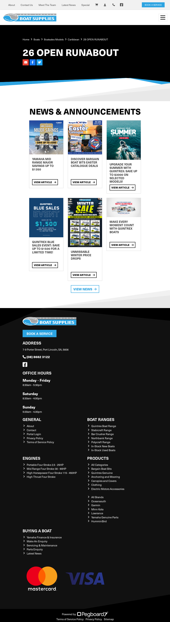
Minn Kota (97, 509)
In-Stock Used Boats (103, 450)
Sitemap (109, 619)
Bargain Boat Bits (101, 469)
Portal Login (34, 434)
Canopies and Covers (103, 481)
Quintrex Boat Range (103, 426)
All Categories (99, 465)
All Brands (97, 497)
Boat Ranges (100, 419)
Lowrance (97, 513)
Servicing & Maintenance (42, 545)
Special (85, 5)
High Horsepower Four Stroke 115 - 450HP (52, 473)
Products (98, 458)
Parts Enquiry (35, 549)
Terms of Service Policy (40, 442)
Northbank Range (102, 438)
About (11, 5)
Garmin (95, 505)
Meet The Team (47, 5)
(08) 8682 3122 (36, 356)
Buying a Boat (37, 530)
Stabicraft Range (101, 430)
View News (85, 289)
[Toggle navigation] (162, 17)
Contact (31, 430)
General (32, 419)
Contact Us (27, 5)
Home (26, 39)
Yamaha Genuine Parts (104, 517)
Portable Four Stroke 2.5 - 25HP (45, 465)
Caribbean (73, 39)
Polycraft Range (100, 442)
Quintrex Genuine (102, 473)
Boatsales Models (54, 39)
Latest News (69, 5)
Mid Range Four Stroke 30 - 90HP (46, 469)
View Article (45, 182)
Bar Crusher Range (102, 434)
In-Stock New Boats (103, 446)
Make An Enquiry (37, 541)
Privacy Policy (35, 438)
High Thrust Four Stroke (41, 477)
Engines (31, 458)
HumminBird (99, 521)
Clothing (96, 485)
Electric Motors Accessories (107, 489)
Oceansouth (98, 501)
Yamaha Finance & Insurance (44, 537)
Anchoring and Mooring (105, 477)
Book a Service (40, 333)
